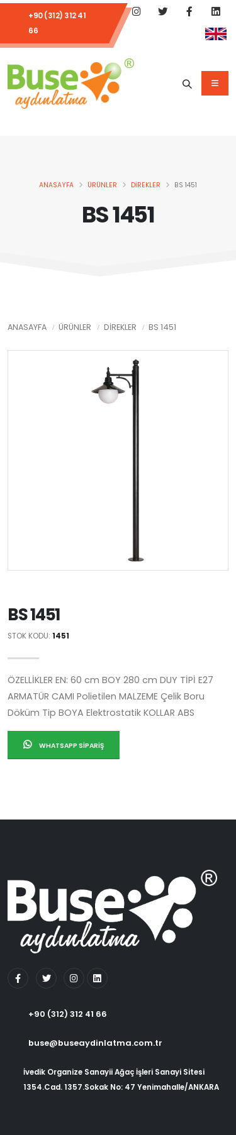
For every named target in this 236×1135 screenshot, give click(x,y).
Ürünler (102, 185)
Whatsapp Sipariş (63, 745)
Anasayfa (56, 185)
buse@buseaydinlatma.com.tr (95, 1043)
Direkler (145, 185)
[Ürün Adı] (187, 83)
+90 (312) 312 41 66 (57, 23)
